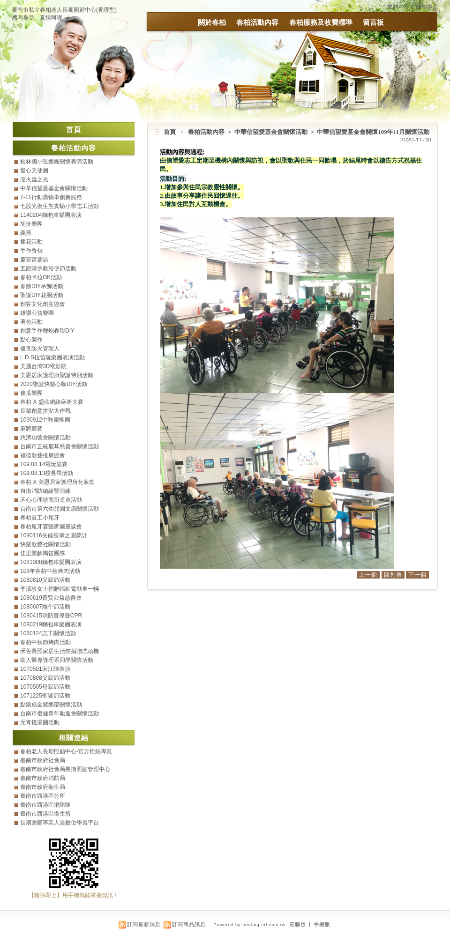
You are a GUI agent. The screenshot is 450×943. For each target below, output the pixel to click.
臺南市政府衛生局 (42, 787)
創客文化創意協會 (42, 304)
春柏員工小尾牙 (40, 517)
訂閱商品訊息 (189, 924)
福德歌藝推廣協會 (42, 455)
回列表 (393, 575)
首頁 (170, 131)
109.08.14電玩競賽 (44, 464)
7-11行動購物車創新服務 (51, 197)
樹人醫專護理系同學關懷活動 (56, 660)
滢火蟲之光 (34, 179)
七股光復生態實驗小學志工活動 (59, 206)
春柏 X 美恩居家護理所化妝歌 (57, 482)
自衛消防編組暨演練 (45, 491)
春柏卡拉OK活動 (41, 277)
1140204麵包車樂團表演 (51, 215)
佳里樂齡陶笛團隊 (42, 553)
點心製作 (31, 339)
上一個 (368, 575)
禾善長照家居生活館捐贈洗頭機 (59, 651)
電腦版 (297, 924)
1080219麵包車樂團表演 (51, 624)
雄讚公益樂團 (37, 313)
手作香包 (31, 250)
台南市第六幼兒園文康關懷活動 (59, 508)
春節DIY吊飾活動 (41, 286)
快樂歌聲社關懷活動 (45, 544)
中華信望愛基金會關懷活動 (271, 131)
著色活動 (31, 322)
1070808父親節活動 (45, 678)
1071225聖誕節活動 (45, 695)
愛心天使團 (34, 170)
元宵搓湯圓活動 (40, 722)
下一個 (417, 575)
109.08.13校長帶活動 (46, 473)
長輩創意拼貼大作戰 (45, 411)
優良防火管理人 (40, 348)
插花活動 (31, 241)
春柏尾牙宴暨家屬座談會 (51, 526)
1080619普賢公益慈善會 (51, 597)
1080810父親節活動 (45, 580)
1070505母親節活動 (45, 686)
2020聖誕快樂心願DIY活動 (53, 384)
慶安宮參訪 (34, 259)
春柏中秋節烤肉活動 (45, 642)
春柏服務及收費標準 (320, 22)
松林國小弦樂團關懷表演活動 (56, 161)
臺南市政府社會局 (42, 760)
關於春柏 (212, 22)
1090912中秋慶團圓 (45, 419)
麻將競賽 (31, 428)
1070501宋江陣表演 (45, 669)
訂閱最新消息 (144, 924)
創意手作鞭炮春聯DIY (47, 330)
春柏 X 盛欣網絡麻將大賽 (51, 402)
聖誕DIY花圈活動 (41, 295)
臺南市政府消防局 (42, 778)
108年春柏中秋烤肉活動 (50, 571)
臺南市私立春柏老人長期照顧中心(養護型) (64, 10)
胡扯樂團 (31, 224)
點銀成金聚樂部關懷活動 (51, 704)
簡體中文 (427, 7)
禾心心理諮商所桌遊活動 (51, 500)
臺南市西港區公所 (42, 796)
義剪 (25, 233)
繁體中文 (398, 7)
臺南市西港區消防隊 (45, 805)
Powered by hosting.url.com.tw (249, 924)
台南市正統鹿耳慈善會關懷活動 (59, 446)
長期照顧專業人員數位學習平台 (59, 822)
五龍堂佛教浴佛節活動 (48, 268)
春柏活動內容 (257, 22)
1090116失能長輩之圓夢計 (53, 535)
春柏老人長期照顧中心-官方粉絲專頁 (66, 751)
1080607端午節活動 (45, 606)
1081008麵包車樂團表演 (51, 562)
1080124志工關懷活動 (48, 633)
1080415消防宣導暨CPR (51, 615)
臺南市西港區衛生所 (45, 813)
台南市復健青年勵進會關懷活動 (59, 713)
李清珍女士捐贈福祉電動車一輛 (59, 589)
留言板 (373, 22)
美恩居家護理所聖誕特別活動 (56, 375)
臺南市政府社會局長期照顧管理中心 (65, 769)
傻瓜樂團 (31, 393)
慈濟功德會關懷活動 (45, 437)
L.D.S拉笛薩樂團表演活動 (52, 357)
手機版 (322, 924)
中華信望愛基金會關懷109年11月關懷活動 (373, 131)
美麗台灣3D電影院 (43, 366)
